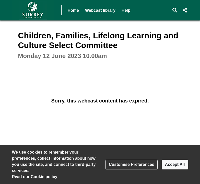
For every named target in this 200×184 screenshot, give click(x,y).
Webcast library (100, 10)
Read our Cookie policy (34, 177)
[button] (174, 10)
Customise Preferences (131, 164)
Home (73, 10)
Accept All (175, 164)
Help (126, 10)
